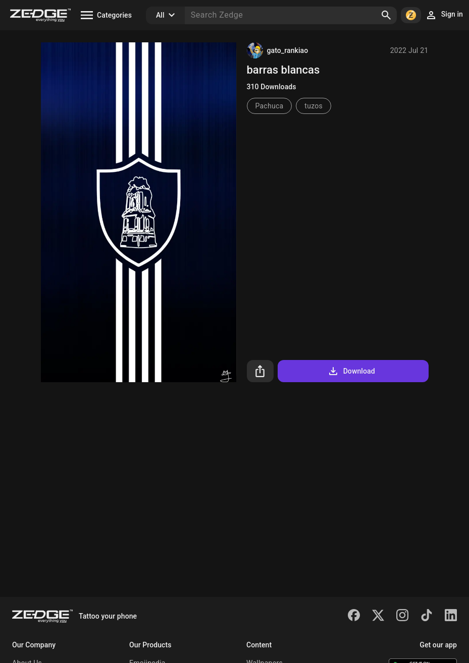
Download (351, 371)
